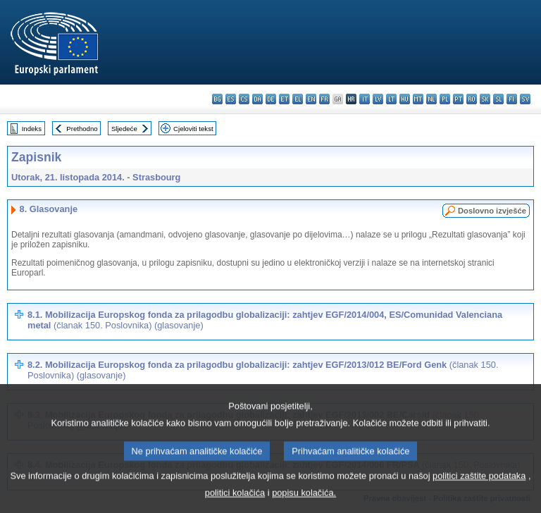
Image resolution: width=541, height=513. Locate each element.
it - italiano (364, 99)
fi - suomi (511, 99)
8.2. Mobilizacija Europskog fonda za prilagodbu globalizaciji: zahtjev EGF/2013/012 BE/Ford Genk (262, 370)
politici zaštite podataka (479, 486)
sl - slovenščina (498, 99)
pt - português (458, 99)
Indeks (32, 128)
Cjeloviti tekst (193, 128)
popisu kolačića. (304, 502)
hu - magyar (404, 99)
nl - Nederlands (431, 99)
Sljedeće (124, 128)
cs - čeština (244, 99)
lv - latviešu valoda (378, 99)
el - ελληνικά (297, 99)
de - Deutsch (271, 99)
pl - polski (445, 99)
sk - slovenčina (485, 99)
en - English (311, 99)
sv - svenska (525, 99)
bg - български (217, 99)
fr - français (324, 99)
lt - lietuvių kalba (391, 99)
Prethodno (81, 128)
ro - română (471, 99)
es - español (230, 99)
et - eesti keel (284, 99)
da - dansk (257, 99)
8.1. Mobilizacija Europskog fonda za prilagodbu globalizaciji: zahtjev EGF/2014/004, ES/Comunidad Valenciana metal (264, 319)
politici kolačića (235, 502)
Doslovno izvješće (492, 210)
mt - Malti (418, 99)
